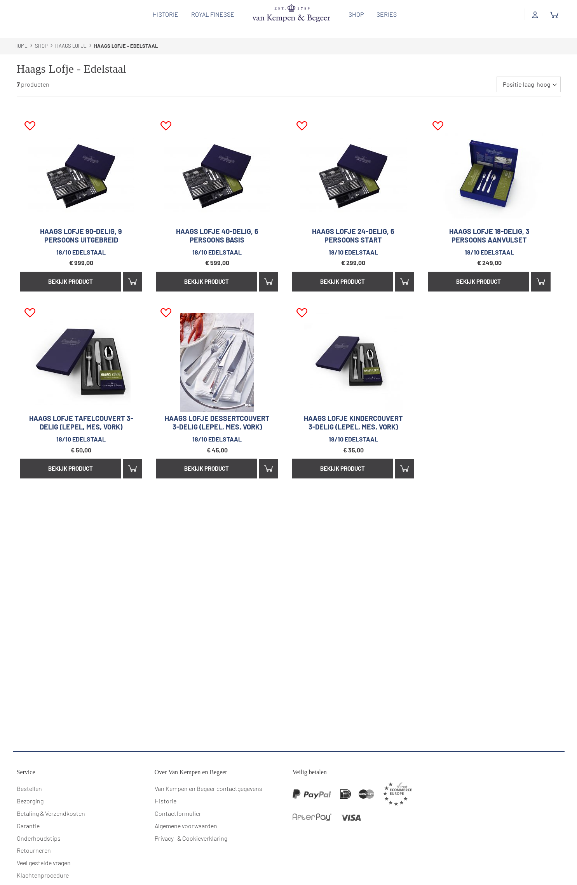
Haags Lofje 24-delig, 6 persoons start (353, 226)
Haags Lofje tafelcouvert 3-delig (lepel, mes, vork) (81, 413)
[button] (30, 117)
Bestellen (29, 779)
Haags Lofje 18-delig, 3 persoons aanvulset (489, 226)
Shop (353, 14)
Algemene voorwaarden (186, 816)
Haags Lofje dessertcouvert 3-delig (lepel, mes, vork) (217, 413)
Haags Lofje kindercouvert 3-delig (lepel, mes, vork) (353, 413)
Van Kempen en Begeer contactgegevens (208, 779)
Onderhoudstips (39, 829)
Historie (163, 14)
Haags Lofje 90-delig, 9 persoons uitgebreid (81, 226)
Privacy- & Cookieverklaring (191, 829)
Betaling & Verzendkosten (51, 804)
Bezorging (30, 792)
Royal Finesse (210, 14)
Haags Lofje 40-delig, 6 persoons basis (217, 226)
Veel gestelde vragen (44, 853)
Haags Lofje (71, 37)
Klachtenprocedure (43, 866)
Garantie (28, 816)
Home (21, 37)
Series (384, 14)
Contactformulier (178, 804)
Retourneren (34, 841)
